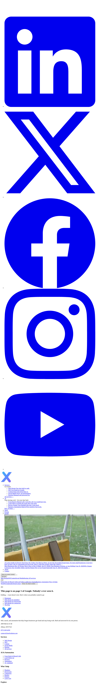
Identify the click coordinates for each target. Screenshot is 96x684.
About (6, 569)
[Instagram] (49, 378)
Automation (8, 661)
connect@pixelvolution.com (9, 633)
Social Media (8, 645)
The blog (7, 605)
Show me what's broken (8, 574)
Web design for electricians (12, 601)
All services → (9, 497)
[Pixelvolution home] (15, 482)
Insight (6, 513)
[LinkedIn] (49, 106)
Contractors (8, 673)
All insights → (65, 568)
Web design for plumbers (12, 600)
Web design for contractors (12, 603)
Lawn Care (7, 678)
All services (8, 649)
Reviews (7, 659)
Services (7, 485)
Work (6, 510)
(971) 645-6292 (5, 630)
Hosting (6, 647)
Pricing (6, 512)
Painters (6, 677)
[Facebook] (49, 288)
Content (6, 644)
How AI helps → (9, 508)
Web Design (8, 640)
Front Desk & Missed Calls (12, 656)
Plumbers (7, 670)
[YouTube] (49, 469)
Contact (6, 571)
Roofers (6, 675)
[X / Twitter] (49, 197)
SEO (5, 642)
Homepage (7, 598)
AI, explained (8, 663)
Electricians (8, 672)
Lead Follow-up (9, 658)
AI (5, 498)
